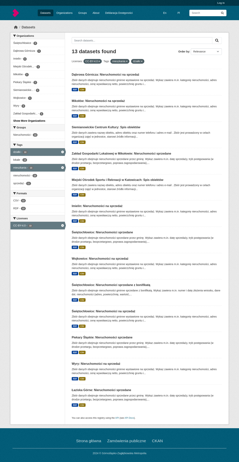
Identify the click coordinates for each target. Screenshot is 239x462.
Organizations (64, 12)
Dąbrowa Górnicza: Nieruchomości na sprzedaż (105, 74)
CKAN (157, 441)
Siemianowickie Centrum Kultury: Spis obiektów (106, 127)
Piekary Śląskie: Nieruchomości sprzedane (102, 337)
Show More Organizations (29, 120)
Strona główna (88, 441)
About (96, 12)
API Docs (129, 418)
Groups (82, 12)
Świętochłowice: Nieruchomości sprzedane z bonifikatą (111, 285)
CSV (82, 89)
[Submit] (222, 13)
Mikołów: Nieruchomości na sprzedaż (98, 100)
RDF (75, 89)
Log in (221, 2)
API (117, 418)
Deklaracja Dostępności (119, 12)
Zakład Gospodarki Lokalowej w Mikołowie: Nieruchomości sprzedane (121, 153)
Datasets (45, 12)
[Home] (16, 27)
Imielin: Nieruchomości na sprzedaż (97, 206)
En (164, 12)
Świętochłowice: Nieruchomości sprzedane (102, 232)
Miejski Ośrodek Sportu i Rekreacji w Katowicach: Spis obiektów (117, 179)
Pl (179, 12)
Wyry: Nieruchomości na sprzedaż (96, 363)
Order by (183, 51)
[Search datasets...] (207, 13)
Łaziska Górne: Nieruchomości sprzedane (101, 390)
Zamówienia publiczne (126, 441)
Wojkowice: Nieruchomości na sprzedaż (100, 258)
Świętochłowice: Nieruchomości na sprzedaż (103, 311)
